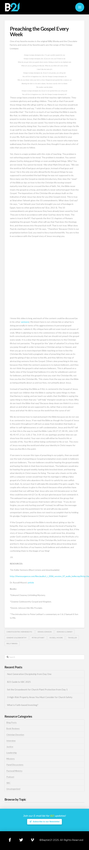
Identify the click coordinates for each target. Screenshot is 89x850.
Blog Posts (11, 722)
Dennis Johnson (45, 632)
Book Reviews (13, 728)
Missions (10, 758)
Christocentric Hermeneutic (19, 632)
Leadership (11, 752)
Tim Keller (72, 638)
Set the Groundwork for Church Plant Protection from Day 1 (37, 689)
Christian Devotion (15, 734)
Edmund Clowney (65, 632)
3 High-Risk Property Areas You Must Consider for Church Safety (40, 697)
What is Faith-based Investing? (22, 705)
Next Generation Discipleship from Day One (29, 674)
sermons (25, 322)
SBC (8, 783)
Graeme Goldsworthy (16, 638)
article (31, 582)
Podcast (10, 777)
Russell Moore (56, 638)
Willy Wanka (11, 643)
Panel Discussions (14, 764)
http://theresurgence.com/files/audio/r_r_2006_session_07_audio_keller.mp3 (45, 576)
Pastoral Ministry (14, 771)
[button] (79, 7)
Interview (11, 740)
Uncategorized (13, 789)
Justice (9, 746)
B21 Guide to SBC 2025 (19, 681)
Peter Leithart (38, 638)
